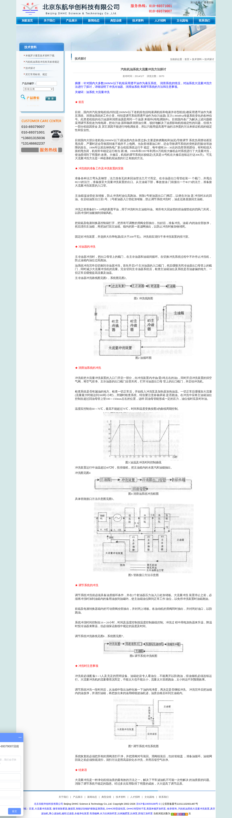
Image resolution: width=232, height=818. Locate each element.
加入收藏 (195, 2)
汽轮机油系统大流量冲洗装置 (193, 808)
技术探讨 (30, 68)
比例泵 (134, 813)
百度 (31, 808)
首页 (186, 59)
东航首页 (27, 20)
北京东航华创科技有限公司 (48, 803)
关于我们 (49, 20)
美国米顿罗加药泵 (156, 808)
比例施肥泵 (124, 813)
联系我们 (204, 20)
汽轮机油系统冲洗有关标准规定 (42, 61)
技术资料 (138, 20)
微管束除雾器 (59, 808)
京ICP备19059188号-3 (148, 803)
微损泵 (71, 808)
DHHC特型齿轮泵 (115, 808)
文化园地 (182, 20)
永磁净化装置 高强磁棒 (86, 813)
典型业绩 (115, 20)
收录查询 (172, 808)
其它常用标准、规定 (36, 74)
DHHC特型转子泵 (136, 808)
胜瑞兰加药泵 (145, 813)
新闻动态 (93, 20)
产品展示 (71, 20)
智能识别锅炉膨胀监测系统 (90, 808)
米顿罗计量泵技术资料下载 (39, 55)
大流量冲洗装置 (43, 808)
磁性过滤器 (68, 813)
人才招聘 (160, 20)
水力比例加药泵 (108, 813)
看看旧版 (209, 2)
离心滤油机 (55, 813)
